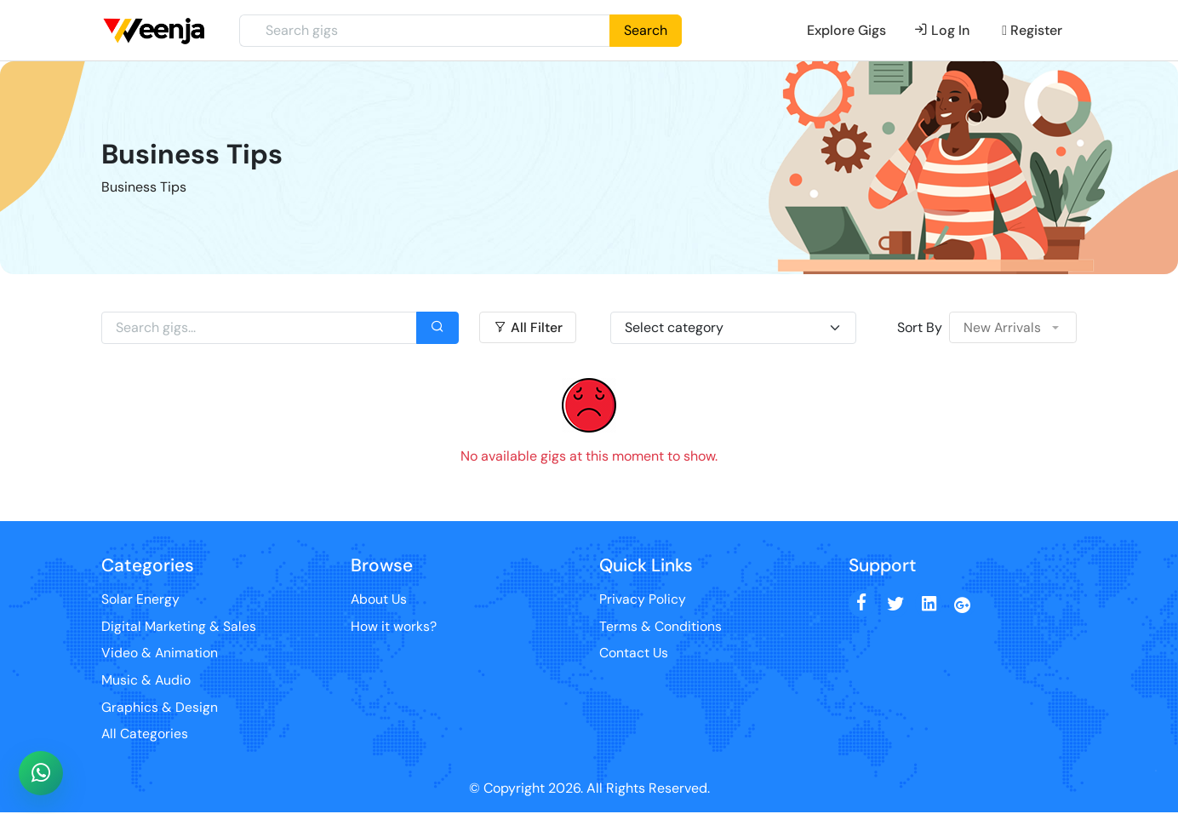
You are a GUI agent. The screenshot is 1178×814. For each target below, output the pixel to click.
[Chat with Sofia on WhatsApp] (41, 773)
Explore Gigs (846, 30)
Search (645, 30)
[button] (1013, 328)
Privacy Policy (642, 599)
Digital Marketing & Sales (178, 626)
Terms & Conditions (660, 626)
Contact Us (634, 653)
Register (1032, 30)
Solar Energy (140, 599)
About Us (380, 599)
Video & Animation (160, 653)
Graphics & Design (159, 708)
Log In (941, 30)
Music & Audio (146, 681)
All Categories (145, 735)
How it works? (394, 626)
